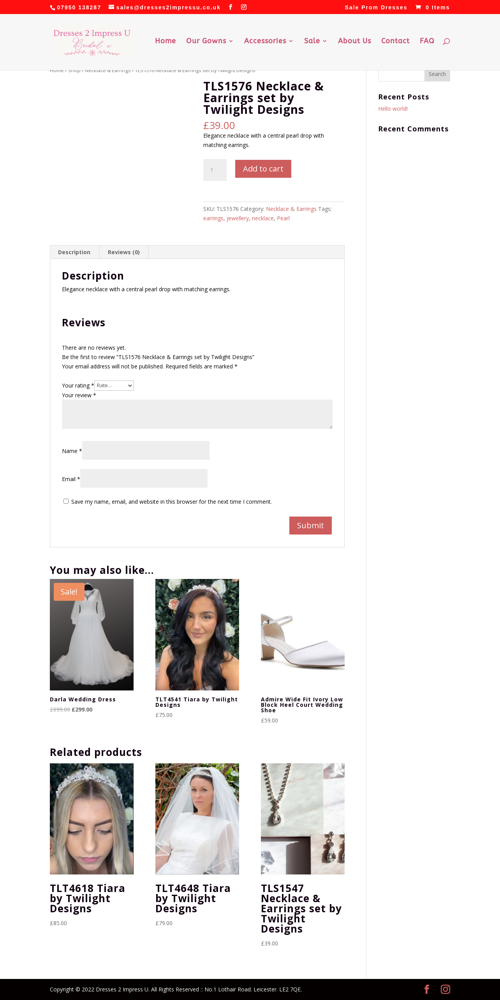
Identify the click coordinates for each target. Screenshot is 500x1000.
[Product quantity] (215, 170)
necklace (263, 218)
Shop (74, 70)
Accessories (265, 41)
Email (71, 479)
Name (72, 451)
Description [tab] (74, 252)
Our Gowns (206, 41)
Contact (395, 41)
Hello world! (393, 108)
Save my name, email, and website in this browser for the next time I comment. (171, 501)
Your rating (78, 385)
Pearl (283, 218)
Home (165, 41)
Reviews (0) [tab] (124, 252)
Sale (312, 41)
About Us (354, 41)
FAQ (427, 41)
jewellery (238, 218)
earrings (213, 218)
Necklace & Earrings (108, 70)
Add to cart (263, 168)
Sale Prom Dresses (376, 8)
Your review (79, 395)
